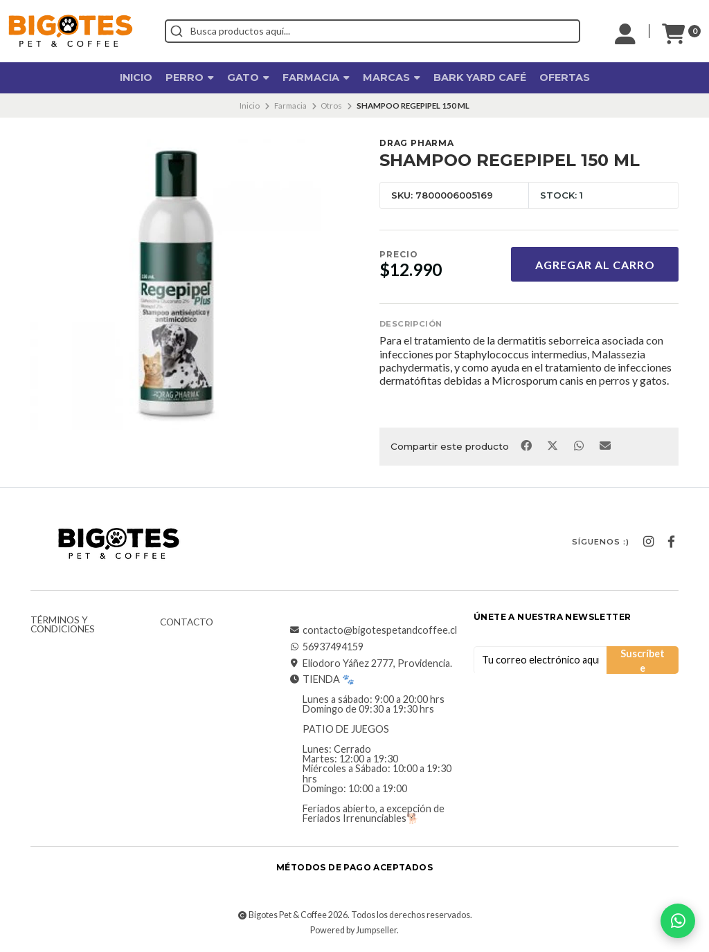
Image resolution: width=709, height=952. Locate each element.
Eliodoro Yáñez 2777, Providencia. (370, 663)
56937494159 (326, 647)
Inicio (136, 77)
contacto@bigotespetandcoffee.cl (373, 630)
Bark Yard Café (479, 77)
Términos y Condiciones (62, 625)
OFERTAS (564, 77)
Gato (248, 77)
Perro (189, 77)
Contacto (186, 623)
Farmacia (316, 77)
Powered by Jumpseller (353, 930)
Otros (331, 105)
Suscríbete (642, 661)
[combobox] (372, 31)
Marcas (391, 77)
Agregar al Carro (595, 264)
